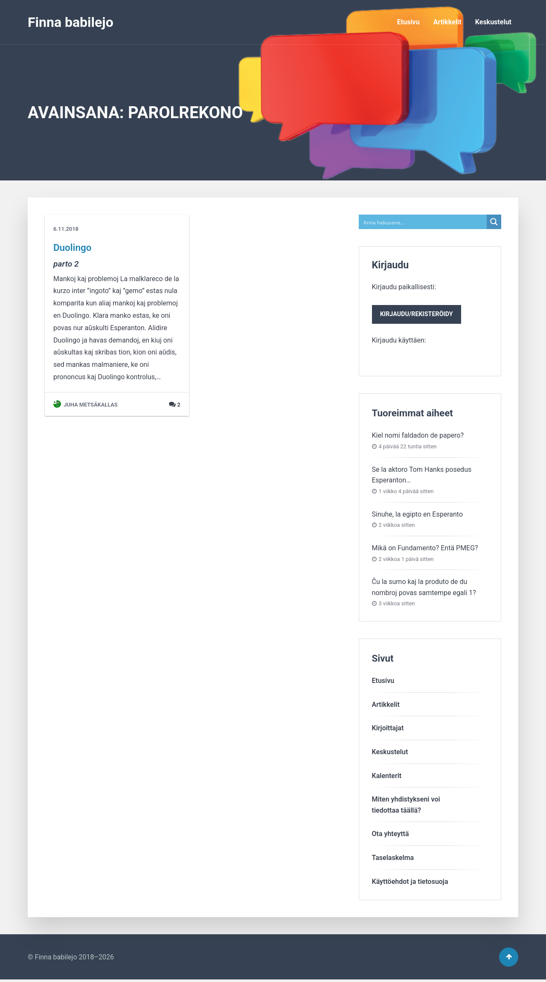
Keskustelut (493, 22)
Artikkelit (447, 22)
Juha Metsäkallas (85, 404)
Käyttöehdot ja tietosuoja (410, 882)
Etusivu (408, 22)
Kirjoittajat (388, 729)
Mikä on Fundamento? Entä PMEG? (425, 549)
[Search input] (423, 222)
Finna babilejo (70, 22)
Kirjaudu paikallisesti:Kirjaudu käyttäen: (418, 314)
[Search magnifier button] (494, 222)
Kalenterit (387, 777)
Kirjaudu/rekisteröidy (418, 315)
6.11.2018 (65, 229)
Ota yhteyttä (390, 835)
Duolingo (72, 247)
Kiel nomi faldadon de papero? (418, 437)
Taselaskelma (393, 858)
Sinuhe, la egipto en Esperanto (417, 515)
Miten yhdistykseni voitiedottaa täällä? (406, 806)
